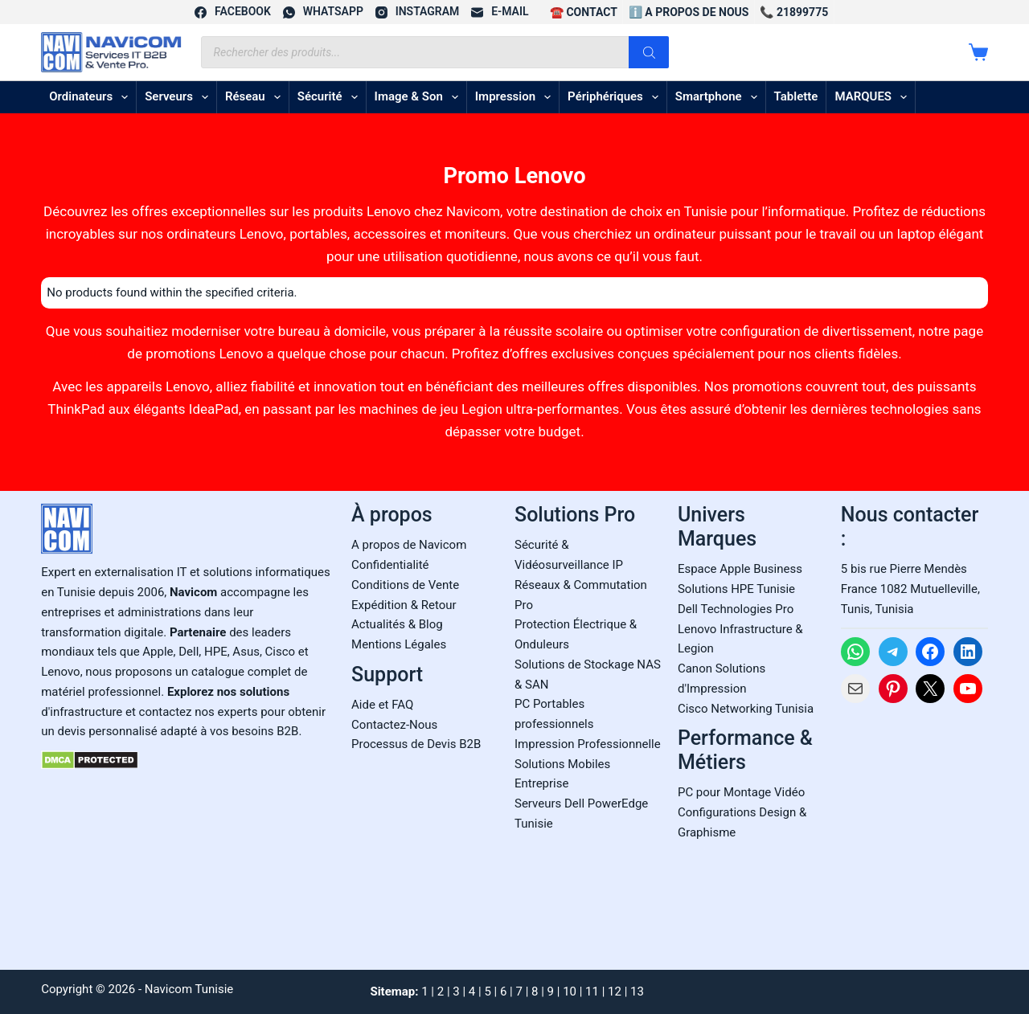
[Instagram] (417, 11)
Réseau (256, 97)
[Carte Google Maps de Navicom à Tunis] (914, 831)
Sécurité (330, 97)
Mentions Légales (398, 644)
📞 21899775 (794, 12)
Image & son (420, 97)
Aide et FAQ (382, 704)
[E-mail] (499, 11)
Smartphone (719, 97)
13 (637, 991)
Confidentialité (389, 565)
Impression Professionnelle (587, 744)
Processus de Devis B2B (416, 744)
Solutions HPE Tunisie (736, 589)
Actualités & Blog (397, 624)
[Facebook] (233, 11)
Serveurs (180, 97)
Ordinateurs (91, 97)
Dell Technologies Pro (735, 609)
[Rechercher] (649, 52)
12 (614, 991)
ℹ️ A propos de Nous (689, 12)
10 (569, 991)
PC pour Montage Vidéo (741, 792)
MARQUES (873, 97)
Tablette (796, 96)
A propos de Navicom (408, 545)
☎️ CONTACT (583, 12)
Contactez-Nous (394, 725)
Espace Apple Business (740, 569)
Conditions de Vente (405, 585)
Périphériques (616, 97)
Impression (516, 97)
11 (592, 991)
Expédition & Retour (403, 605)
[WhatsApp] (323, 11)
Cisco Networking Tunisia (746, 708)
